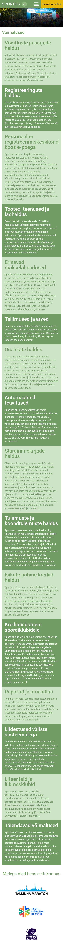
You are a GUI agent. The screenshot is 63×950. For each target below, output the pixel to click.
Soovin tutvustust (52, 4)
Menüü (35, 4)
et (24, 4)
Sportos (11, 4)
